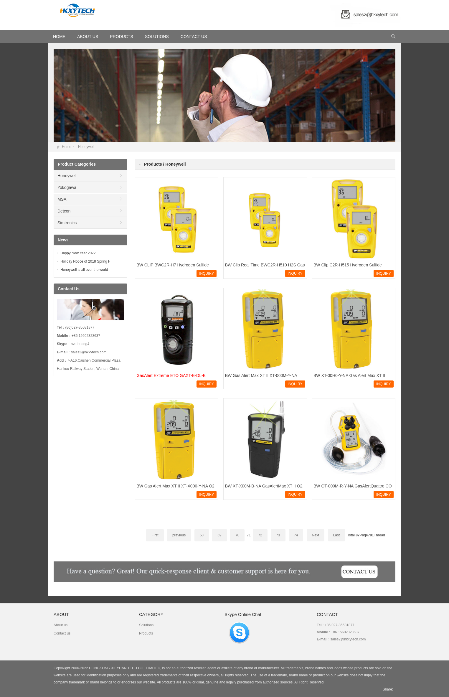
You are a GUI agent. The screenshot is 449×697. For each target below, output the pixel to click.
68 (202, 535)
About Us (87, 36)
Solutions (157, 36)
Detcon (63, 211)
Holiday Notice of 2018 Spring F (85, 261)
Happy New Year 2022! (78, 253)
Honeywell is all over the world (84, 270)
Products (121, 36)
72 (260, 535)
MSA (61, 199)
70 (237, 535)
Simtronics (67, 222)
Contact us (62, 633)
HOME (59, 36)
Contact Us (194, 36)
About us (60, 625)
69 (219, 535)
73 (278, 535)
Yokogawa (66, 187)
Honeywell (86, 147)
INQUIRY (206, 273)
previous (179, 535)
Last (336, 535)
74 (296, 535)
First (154, 535)
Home (66, 147)
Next (315, 535)
